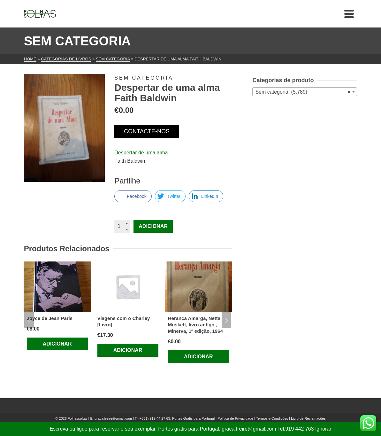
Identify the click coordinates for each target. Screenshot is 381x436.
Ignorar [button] (323, 429)
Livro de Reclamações (308, 418)
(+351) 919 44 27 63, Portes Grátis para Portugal (177, 418)
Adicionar (153, 226)
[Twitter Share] (170, 196)
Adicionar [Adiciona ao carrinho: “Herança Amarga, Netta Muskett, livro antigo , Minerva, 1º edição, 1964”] (198, 356)
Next (226, 320)
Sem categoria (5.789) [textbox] (302, 92)
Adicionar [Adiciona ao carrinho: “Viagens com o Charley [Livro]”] (127, 350)
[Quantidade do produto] (122, 226)
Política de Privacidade (235, 418)
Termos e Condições (272, 418)
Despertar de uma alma (141, 152)
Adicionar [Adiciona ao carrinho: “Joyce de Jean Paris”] (57, 343)
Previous (29, 320)
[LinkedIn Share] (206, 196)
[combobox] (304, 91)
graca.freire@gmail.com (113, 418)
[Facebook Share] (132, 196)
